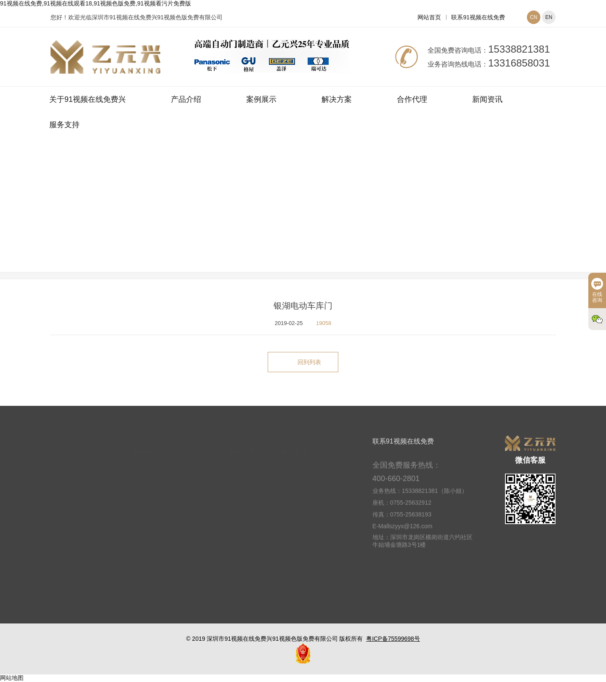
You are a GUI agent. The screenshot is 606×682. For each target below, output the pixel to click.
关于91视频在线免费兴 (87, 99)
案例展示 (261, 99)
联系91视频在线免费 (478, 17)
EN (549, 17)
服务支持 (64, 124)
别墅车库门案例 (353, 216)
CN (533, 17)
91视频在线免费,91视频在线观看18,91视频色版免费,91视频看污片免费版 (95, 3)
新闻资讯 (487, 99)
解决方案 (337, 99)
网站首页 (429, 17)
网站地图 (12, 677)
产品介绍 (186, 99)
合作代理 (412, 99)
